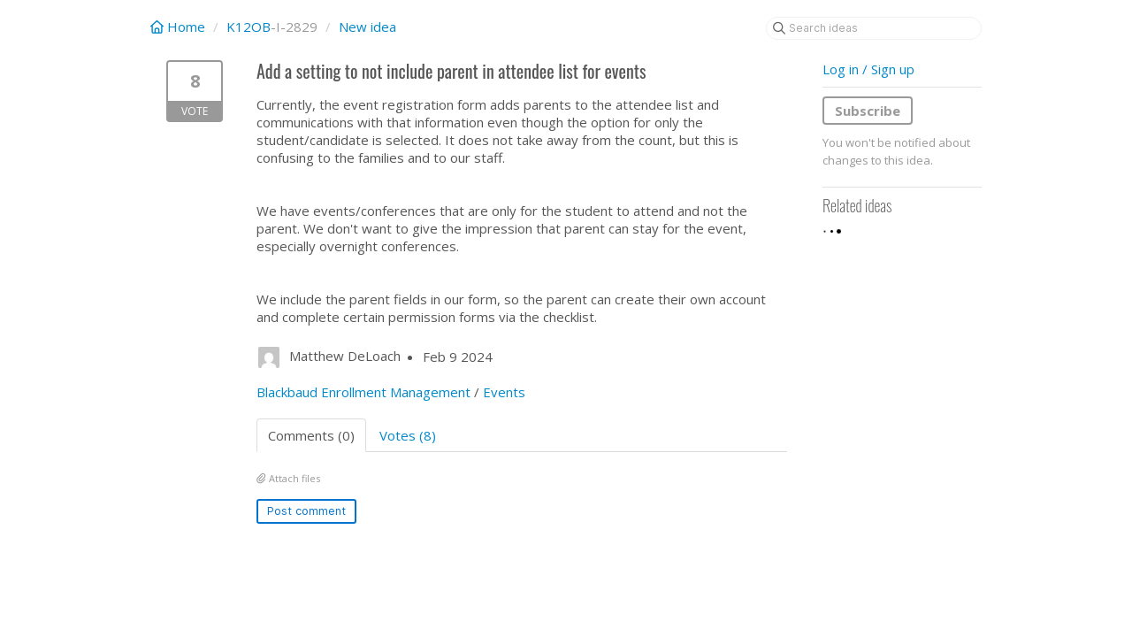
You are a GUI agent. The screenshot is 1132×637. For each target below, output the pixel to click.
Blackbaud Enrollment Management (363, 392)
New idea (367, 26)
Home (179, 26)
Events (504, 392)
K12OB (248, 26)
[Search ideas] (874, 28)
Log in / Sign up (868, 69)
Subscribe (867, 110)
